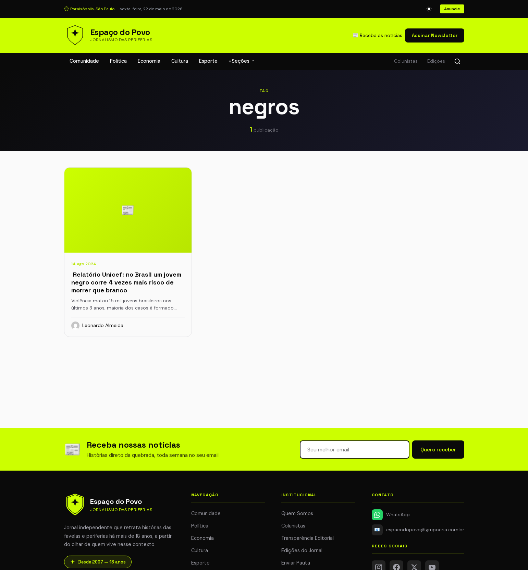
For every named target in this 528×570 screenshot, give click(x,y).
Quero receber (438, 449)
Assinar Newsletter (434, 35)
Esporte (208, 61)
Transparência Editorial (307, 538)
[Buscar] (457, 61)
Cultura (179, 61)
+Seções (242, 61)
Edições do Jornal (301, 550)
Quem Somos (297, 513)
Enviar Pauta (295, 563)
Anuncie (452, 9)
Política (118, 61)
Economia (149, 61)
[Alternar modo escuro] (429, 9)
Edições (436, 61)
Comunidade (84, 61)
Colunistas (406, 61)
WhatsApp (391, 514)
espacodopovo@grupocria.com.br (418, 529)
